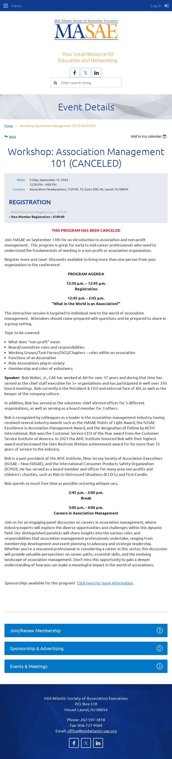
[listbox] (149, 136)
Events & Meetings (28, 666)
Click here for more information (105, 582)
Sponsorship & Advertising (37, 648)
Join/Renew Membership (35, 630)
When (21, 180)
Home (8, 126)
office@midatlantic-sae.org (92, 730)
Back (12, 137)
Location (19, 189)
